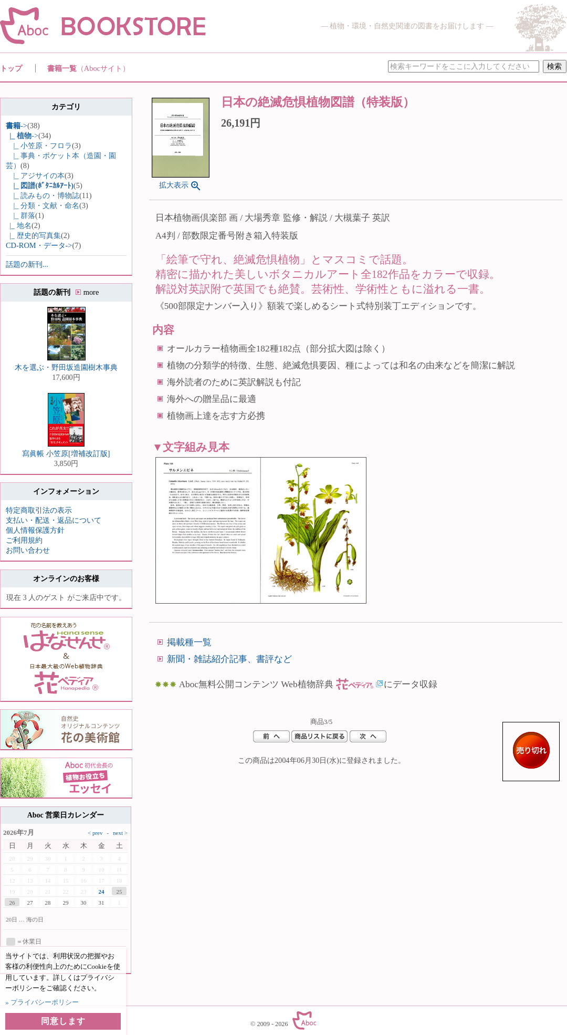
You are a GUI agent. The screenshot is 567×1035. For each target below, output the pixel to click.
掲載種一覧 (189, 642)
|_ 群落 (20, 215)
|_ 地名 (19, 225)
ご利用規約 (24, 540)
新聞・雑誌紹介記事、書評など (229, 659)
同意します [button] (63, 1021)
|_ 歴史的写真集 (33, 235)
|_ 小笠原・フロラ (39, 145)
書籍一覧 (88, 68)
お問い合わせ (28, 550)
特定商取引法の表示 (39, 510)
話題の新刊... (27, 264)
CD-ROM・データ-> (39, 245)
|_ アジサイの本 (35, 175)
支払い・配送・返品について (53, 520)
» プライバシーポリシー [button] (42, 1002)
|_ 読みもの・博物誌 (42, 195)
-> (16, 125)
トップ (11, 68)
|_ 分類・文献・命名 (42, 205)
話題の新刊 (66, 292)
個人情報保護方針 (35, 530)
